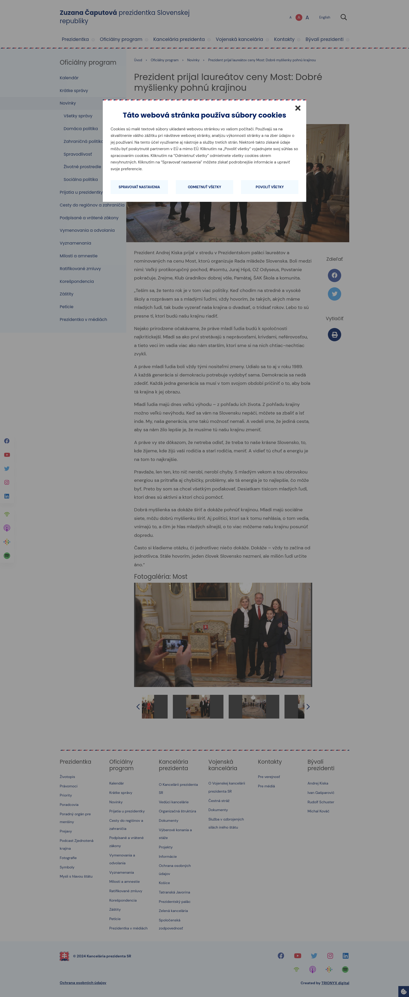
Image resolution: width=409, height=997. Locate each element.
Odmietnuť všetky (204, 187)
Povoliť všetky (270, 187)
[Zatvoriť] (298, 108)
